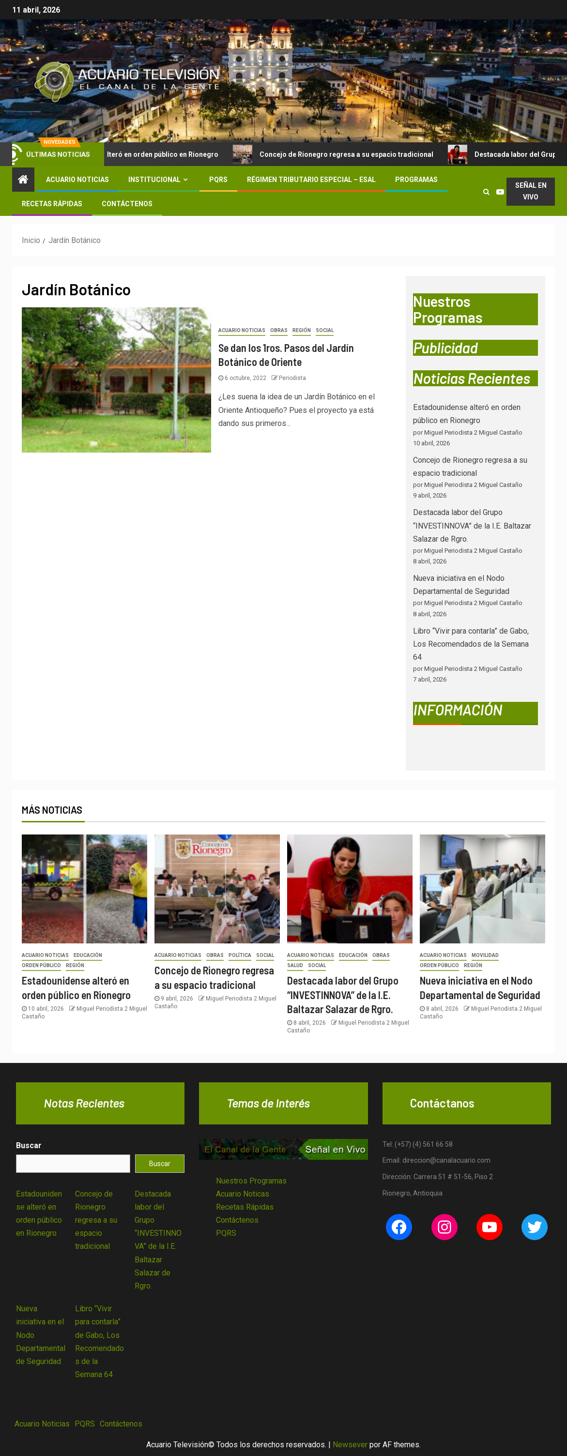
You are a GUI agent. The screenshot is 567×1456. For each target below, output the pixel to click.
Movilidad (485, 955)
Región (301, 330)
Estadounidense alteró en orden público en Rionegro (145, 154)
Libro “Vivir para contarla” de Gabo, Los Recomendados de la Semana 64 (471, 644)
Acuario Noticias (77, 179)
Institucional (154, 179)
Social (325, 330)
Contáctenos (127, 204)
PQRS (218, 179)
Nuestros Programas (251, 1180)
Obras (279, 330)
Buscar (29, 1145)
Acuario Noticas (242, 1193)
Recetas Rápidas (52, 204)
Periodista (292, 378)
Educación (88, 955)
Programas (416, 179)
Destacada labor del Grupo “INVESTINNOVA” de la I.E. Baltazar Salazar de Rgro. (472, 525)
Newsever (350, 1444)
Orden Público (41, 965)
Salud (295, 965)
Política (240, 955)
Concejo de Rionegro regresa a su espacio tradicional (357, 154)
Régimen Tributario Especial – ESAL (311, 179)
